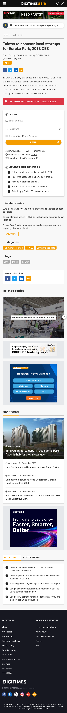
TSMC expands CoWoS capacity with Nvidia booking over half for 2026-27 (35, 577)
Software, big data (46, 248)
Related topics (13, 290)
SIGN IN (45, 142)
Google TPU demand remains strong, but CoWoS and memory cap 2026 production (35, 598)
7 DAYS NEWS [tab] (31, 557)
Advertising (7, 631)
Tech (14, 35)
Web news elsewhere (45, 636)
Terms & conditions (11, 641)
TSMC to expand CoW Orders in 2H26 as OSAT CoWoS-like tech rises (32, 569)
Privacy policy (8, 645)
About (4, 627)
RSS (37, 645)
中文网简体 (7, 673)
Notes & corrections (11, 659)
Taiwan (25, 262)
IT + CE (29, 248)
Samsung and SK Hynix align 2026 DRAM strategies (35, 583)
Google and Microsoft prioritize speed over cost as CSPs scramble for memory (34, 590)
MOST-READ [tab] (11, 557)
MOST (15, 262)
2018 (6, 262)
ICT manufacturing (13, 248)
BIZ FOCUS (11, 412)
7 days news (41, 631)
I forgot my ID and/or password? (22, 158)
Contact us (7, 654)
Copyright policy (9, 650)
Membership (7, 636)
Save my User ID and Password (23, 136)
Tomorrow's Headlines (46, 627)
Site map (6, 664)
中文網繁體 (7, 668)
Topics (38, 641)
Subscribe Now (49, 101)
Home (5, 35)
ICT (22, 35)
